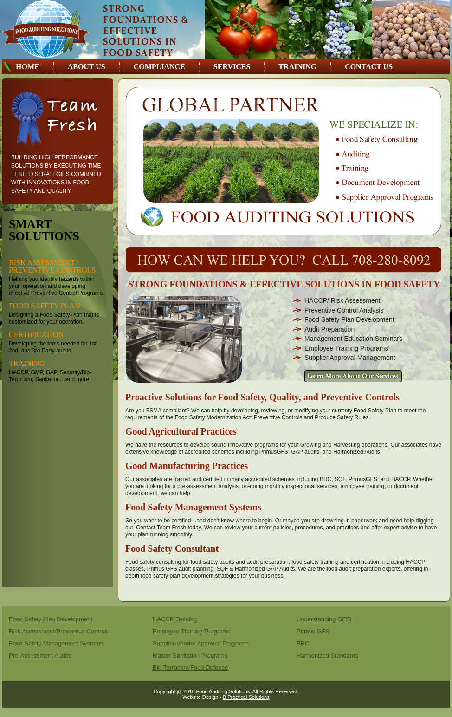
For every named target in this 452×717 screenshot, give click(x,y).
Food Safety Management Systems (56, 643)
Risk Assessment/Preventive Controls (59, 631)
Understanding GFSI (324, 619)
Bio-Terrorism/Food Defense (190, 667)
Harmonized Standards (327, 655)
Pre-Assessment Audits (40, 655)
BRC (303, 643)
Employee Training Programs (192, 631)
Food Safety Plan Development (50, 619)
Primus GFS (313, 631)
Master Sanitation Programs (190, 655)
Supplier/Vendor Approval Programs (201, 643)
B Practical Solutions (246, 697)
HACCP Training (175, 619)
